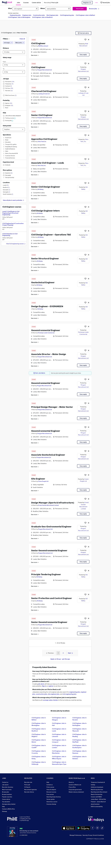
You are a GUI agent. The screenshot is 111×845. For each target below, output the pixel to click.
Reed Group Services (97, 789)
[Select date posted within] (14, 129)
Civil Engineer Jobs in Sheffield (79, 741)
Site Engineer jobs (52, 15)
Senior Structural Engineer (45, 258)
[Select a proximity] (14, 52)
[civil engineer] (8, 42)
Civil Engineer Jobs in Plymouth (79, 730)
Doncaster (6, 189)
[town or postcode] (58, 8)
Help (3, 806)
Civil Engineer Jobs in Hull (59, 724)
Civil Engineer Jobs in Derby (39, 758)
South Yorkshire (8, 194)
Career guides (50, 799)
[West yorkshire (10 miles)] (20, 42)
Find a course (50, 787)
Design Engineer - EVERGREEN (47, 306)
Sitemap (4, 811)
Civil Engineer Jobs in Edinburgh (39, 763)
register (50, 686)
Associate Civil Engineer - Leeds (47, 163)
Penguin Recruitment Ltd (44, 70)
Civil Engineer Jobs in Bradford (42, 17)
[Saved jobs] (105, 2)
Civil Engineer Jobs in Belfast (85, 15)
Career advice (6, 799)
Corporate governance (75, 789)
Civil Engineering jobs (67, 15)
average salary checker (50, 700)
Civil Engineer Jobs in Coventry (39, 752)
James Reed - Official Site (98, 799)
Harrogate (6, 192)
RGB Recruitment (43, 46)
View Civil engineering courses (16, 244)
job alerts (41, 684)
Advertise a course (51, 801)
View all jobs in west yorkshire (13, 200)
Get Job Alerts (39, 373)
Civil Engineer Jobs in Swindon (79, 758)
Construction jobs (39, 15)
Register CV (87, 2)
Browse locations (7, 794)
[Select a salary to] (14, 72)
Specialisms (7, 135)
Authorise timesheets (97, 787)
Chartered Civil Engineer (43, 91)
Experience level (8, 162)
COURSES (49, 778)
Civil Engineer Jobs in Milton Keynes (59, 758)
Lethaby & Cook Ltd (44, 94)
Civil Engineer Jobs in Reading (79, 735)
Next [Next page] (70, 653)
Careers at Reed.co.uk (75, 784)
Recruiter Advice (29, 792)
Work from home (6, 789)
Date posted (7, 126)
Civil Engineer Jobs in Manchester (59, 752)
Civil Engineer (7, 33)
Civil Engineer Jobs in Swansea (79, 752)
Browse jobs (94, 9)
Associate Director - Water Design (48, 354)
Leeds (6, 185)
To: (4, 69)
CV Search (27, 787)
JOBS (4, 778)
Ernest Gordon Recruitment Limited (48, 505)
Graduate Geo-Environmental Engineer (51, 526)
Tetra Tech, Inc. (42, 141)
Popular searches (7, 797)
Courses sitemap (51, 804)
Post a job (27, 784)
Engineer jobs (26, 15)
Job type (6, 79)
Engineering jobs (15, 15)
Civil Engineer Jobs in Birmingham (19, 17)
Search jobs (80, 9)
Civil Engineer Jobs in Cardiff (39, 746)
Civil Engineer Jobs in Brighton (39, 735)
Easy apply (83, 54)
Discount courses (51, 792)
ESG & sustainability (97, 806)
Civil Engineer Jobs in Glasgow (59, 719)
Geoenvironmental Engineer (45, 330)
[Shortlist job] (85, 39)
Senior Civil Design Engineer (45, 186)
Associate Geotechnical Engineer (48, 454)
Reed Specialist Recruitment (99, 792)
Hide (4, 113)
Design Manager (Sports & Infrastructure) (52, 502)
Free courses (50, 794)
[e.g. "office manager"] (25, 8)
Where (42, 8)
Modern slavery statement (76, 792)
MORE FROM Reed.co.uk (77, 778)
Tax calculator (6, 801)
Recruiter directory (7, 787)
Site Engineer (38, 478)
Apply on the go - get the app (60, 659)
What (10, 8)
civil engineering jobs (69, 694)
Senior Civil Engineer (42, 115)
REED (93, 778)
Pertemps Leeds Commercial (46, 333)
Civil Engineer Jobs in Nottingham (79, 724)
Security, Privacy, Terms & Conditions (93, 835)
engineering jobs (74, 692)
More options (7, 170)
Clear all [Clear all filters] (22, 39)
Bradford (6, 187)
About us (71, 782)
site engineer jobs (53, 694)
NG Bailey (41, 189)
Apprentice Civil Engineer (44, 139)
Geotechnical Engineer (43, 282)
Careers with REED (96, 797)
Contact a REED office (8, 809)
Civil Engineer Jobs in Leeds (59, 730)
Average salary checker (9, 804)
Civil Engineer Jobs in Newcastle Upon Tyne (59, 763)
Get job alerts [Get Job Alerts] (83, 33)
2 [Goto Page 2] (63, 653)
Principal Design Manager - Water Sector (52, 407)
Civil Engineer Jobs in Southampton (79, 746)
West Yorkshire (22, 33)
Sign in (44, 686)
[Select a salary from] (14, 65)
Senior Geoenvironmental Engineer (49, 550)
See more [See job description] (35, 55)
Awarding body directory (53, 797)
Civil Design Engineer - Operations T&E (51, 234)
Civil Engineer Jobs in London (59, 746)
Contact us (5, 782)
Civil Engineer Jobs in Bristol (39, 741)
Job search (5, 784)
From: (4, 61)
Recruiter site (28, 782)
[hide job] (88, 39)
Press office (72, 787)
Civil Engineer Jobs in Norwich (79, 719)
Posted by (6, 100)
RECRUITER (28, 778)
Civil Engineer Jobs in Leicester (59, 735)
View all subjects (51, 789)
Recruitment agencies (30, 789)
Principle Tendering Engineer (46, 574)
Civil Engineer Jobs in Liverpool (59, 741)
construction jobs (41, 694)
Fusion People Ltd (43, 481)
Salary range (7, 57)
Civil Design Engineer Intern (45, 210)
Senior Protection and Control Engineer (51, 598)
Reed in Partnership (96, 794)
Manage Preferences (76, 835)
